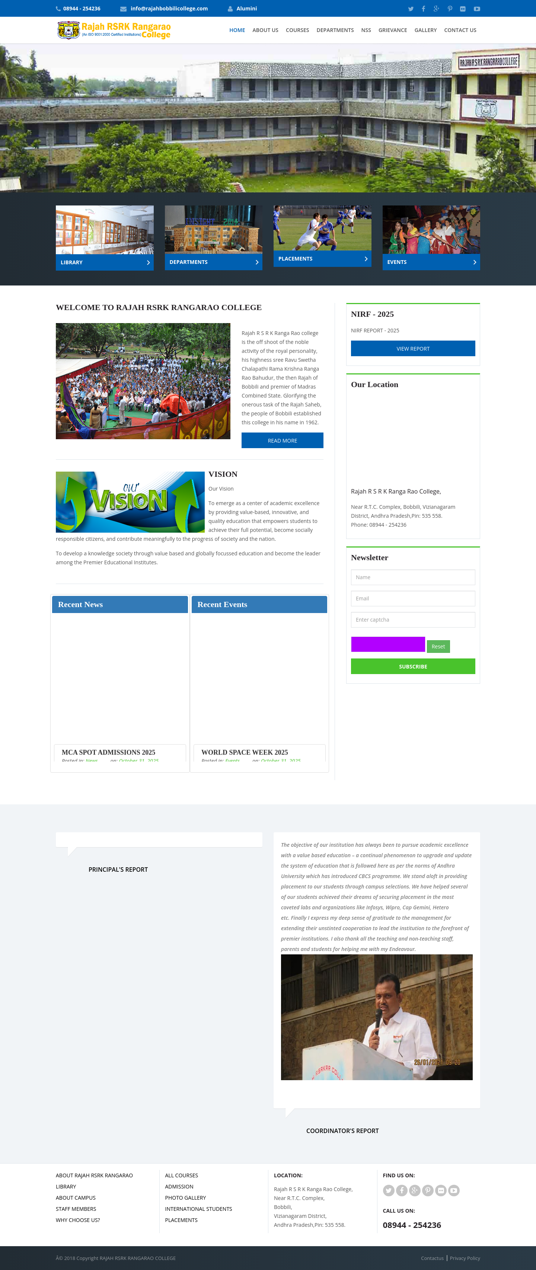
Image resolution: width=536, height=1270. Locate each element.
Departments (335, 29)
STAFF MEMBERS (76, 1208)
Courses (297, 29)
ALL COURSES (181, 1175)
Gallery (426, 29)
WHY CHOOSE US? (78, 1219)
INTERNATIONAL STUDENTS (198, 1208)
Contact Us (460, 29)
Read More (282, 440)
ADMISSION (179, 1186)
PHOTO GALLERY (185, 1197)
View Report (413, 348)
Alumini (247, 8)
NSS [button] (366, 29)
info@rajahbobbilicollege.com (169, 8)
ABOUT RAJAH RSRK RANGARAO (94, 1175)
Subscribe (413, 666)
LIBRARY (66, 1186)
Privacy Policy (465, 1258)
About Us (266, 29)
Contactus (432, 1258)
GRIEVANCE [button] (393, 29)
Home (237, 29)
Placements (181, 1219)
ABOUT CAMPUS (76, 1197)
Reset (438, 646)
